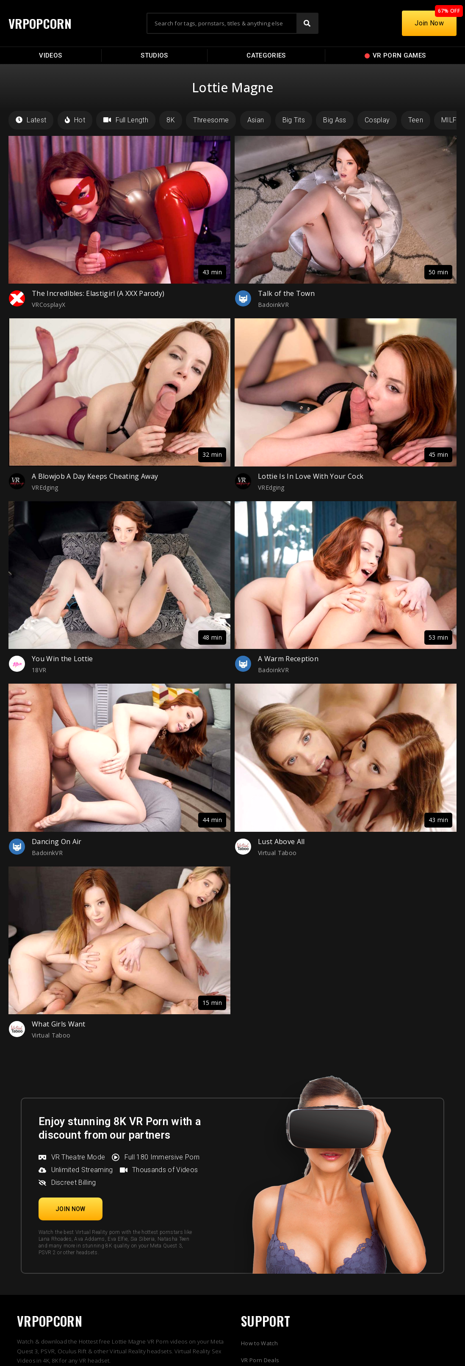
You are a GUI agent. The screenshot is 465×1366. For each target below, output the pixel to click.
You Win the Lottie (62, 658)
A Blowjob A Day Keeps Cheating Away (95, 476)
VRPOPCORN (41, 23)
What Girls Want (59, 1024)
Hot (75, 120)
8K (170, 120)
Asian (255, 120)
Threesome (211, 120)
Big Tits (293, 120)
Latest (31, 120)
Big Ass (334, 120)
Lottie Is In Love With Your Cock (310, 476)
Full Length (125, 120)
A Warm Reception (288, 658)
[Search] (307, 23)
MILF (449, 120)
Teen (415, 120)
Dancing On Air (56, 841)
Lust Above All (281, 841)
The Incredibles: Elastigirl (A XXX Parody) (98, 293)
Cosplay (377, 120)
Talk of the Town (286, 293)
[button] (70, 1209)
